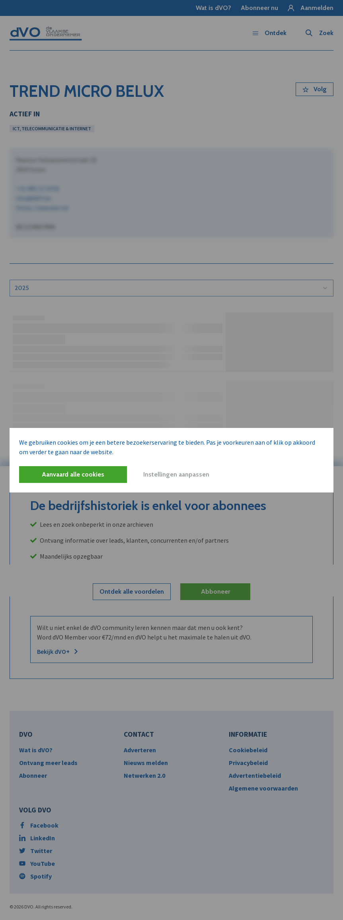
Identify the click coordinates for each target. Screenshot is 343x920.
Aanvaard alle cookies (73, 474)
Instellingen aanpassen (176, 474)
